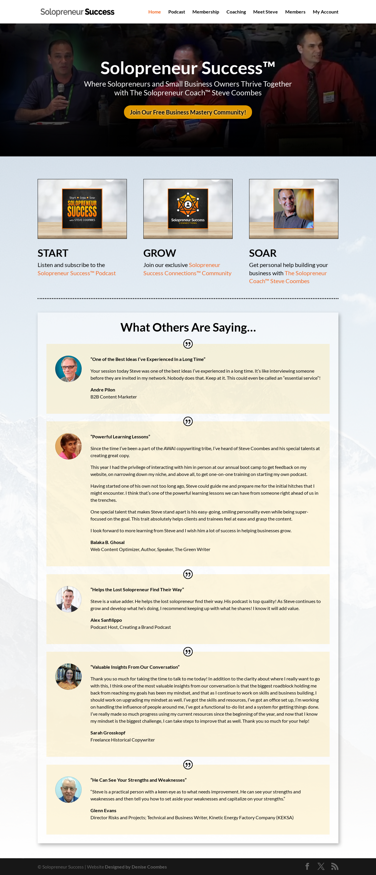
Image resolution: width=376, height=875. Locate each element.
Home (154, 12)
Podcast (176, 12)
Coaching (236, 12)
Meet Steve (265, 12)
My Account (325, 12)
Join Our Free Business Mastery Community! (188, 112)
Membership (205, 12)
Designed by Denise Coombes (136, 866)
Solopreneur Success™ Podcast (76, 272)
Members (295, 12)
